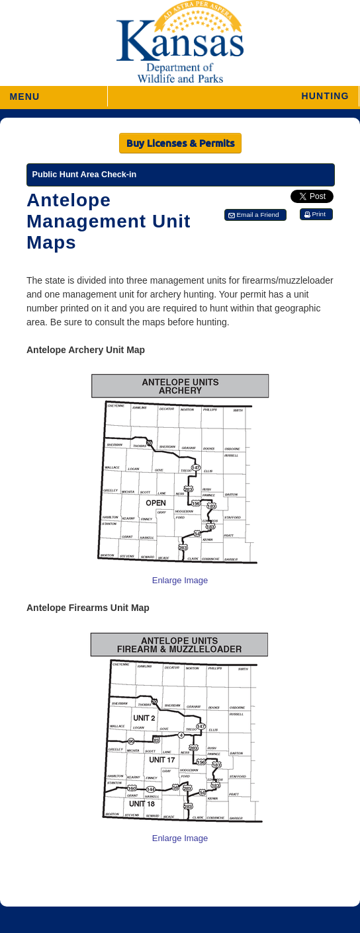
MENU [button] (24, 92)
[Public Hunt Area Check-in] (180, 174)
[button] (233, 96)
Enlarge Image (180, 580)
